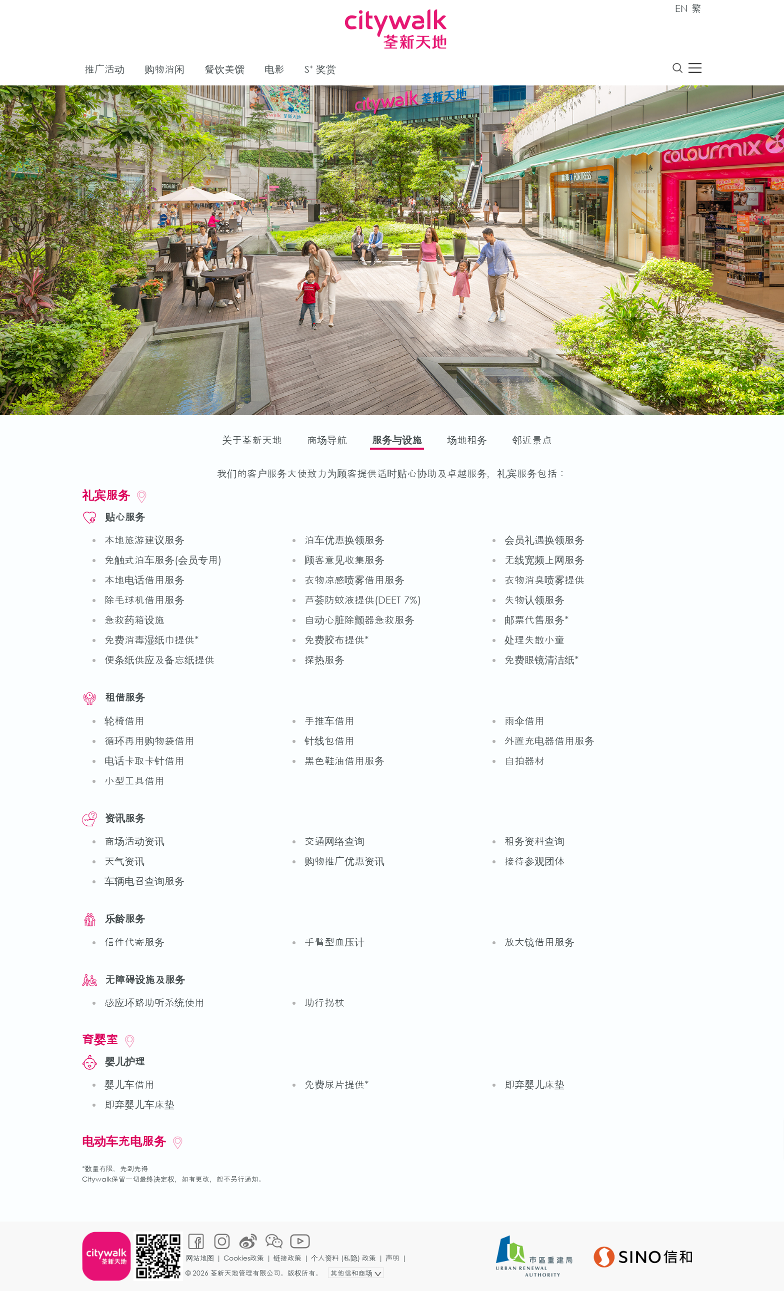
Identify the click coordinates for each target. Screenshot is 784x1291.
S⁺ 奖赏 (320, 69)
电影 (274, 69)
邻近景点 (532, 440)
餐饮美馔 (224, 69)
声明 (393, 1258)
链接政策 (288, 1258)
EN (681, 8)
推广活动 (104, 69)
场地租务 (467, 440)
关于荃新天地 (252, 440)
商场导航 (327, 440)
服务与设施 (397, 440)
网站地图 (200, 1258)
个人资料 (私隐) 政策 (343, 1258)
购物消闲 (164, 69)
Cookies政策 (244, 1258)
